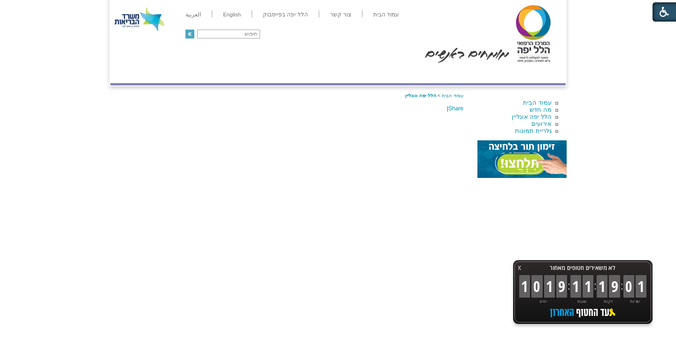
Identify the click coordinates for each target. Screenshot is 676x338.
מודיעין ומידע (539, 73)
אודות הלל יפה (424, 73)
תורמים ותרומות (172, 73)
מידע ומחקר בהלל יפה (306, 73)
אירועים (541, 123)
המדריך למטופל (370, 73)
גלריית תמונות (533, 130)
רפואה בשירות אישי (235, 73)
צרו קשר (126, 73)
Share (455, 108)
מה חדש (541, 109)
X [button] (519, 268)
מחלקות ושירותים (482, 73)
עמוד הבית (537, 102)
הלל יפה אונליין (532, 116)
